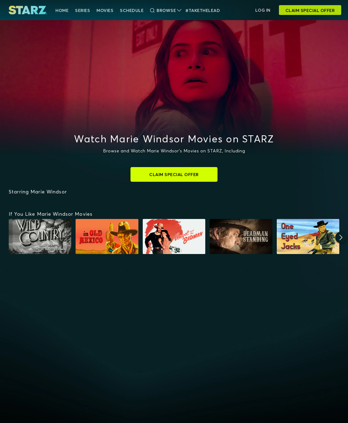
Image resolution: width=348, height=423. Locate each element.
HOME (62, 10)
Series (82, 10)
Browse (165, 10)
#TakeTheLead (202, 10)
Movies (105, 10)
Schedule (132, 10)
